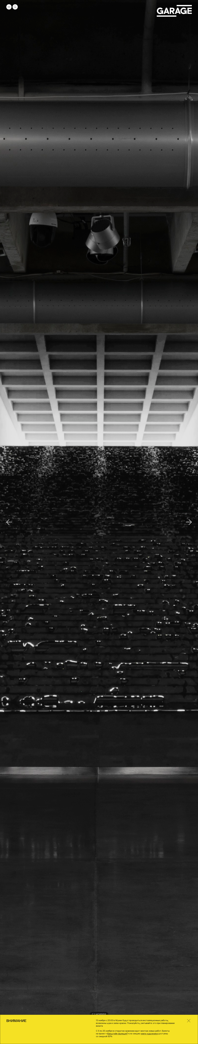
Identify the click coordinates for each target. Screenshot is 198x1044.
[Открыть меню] (9, 7)
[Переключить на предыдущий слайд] (9, 522)
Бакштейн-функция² (117, 1033)
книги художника (149, 1033)
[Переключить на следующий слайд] (189, 522)
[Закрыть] (189, 1021)
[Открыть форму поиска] (15, 7)
